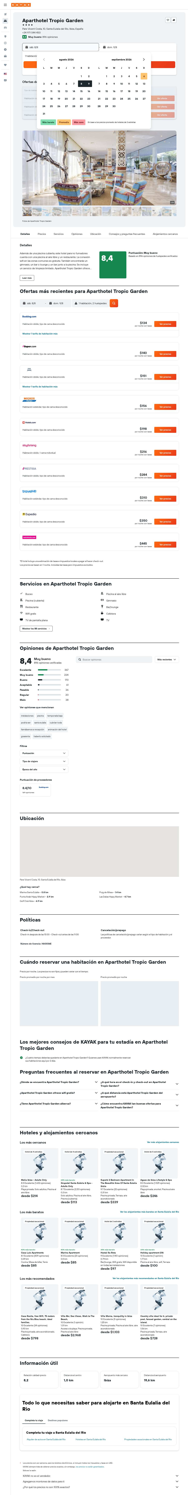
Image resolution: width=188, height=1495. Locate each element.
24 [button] (43, 106)
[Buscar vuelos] (5, 14)
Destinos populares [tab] (58, 1420)
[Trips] (5, 65)
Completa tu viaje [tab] (34, 1420)
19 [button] (59, 98)
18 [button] (51, 98)
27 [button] (66, 106)
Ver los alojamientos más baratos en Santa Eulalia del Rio (149, 1211)
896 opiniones (50, 36)
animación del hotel (57, 729)
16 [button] (89, 91)
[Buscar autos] (5, 27)
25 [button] (51, 106)
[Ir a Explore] (5, 36)
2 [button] (89, 76)
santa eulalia (40, 722)
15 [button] (81, 91)
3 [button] (44, 83)
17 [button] (44, 98)
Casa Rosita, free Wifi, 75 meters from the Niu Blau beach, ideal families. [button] (38, 1319)
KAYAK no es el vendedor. (101, 1476)
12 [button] (59, 91)
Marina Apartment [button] (70, 1252)
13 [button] (66, 91)
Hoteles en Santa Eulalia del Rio (91, 1439)
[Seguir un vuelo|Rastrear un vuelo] (5, 43)
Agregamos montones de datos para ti (101, 1481)
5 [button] (59, 83)
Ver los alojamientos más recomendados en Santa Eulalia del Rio (146, 1278)
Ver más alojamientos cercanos (163, 1142)
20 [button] (66, 98)
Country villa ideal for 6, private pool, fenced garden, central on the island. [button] (158, 1319)
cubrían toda (56, 722)
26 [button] (58, 106)
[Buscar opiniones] (116, 659)
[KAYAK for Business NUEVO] (5, 56)
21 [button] (74, 98)
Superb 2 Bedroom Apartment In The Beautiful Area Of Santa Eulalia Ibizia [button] (119, 1183)
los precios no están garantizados (90, 1466)
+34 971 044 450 (31, 32)
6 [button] (66, 83)
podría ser (26, 722)
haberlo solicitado (42, 736)
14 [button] (74, 91)
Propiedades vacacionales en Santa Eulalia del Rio (148, 1439)
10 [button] (44, 91)
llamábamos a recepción (32, 729)
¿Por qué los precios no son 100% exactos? (101, 1487)
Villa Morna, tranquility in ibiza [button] (116, 1316)
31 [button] (44, 113)
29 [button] (81, 106)
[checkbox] (35, 790)
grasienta (25, 736)
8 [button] (81, 83)
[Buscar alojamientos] (5, 21)
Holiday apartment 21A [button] (152, 1252)
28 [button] (73, 106)
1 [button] (81, 76)
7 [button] (73, 83)
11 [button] (51, 91)
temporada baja (54, 715)
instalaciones (27, 715)
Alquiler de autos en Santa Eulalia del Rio (46, 1439)
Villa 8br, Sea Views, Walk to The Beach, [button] (77, 1318)
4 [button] (51, 83)
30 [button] (88, 106)
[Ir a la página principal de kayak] (21, 5)
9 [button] (89, 83)
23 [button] (88, 98)
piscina (40, 715)
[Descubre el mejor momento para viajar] (5, 49)
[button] (5, 4)
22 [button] (81, 98)
